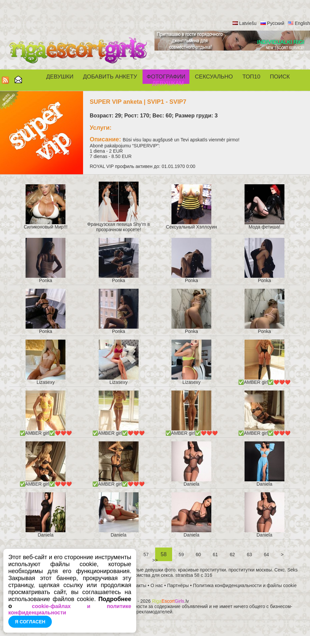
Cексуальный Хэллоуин (191, 227)
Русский (275, 23)
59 (181, 554)
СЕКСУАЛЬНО (214, 77)
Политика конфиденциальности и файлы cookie (245, 585)
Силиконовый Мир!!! (45, 227)
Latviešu (248, 23)
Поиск (280, 77)
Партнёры (178, 585)
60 (198, 554)
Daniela (191, 484)
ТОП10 (251, 77)
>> (155, 560)
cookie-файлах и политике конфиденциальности (69, 609)
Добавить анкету (110, 77)
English (302, 23)
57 (146, 554)
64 (266, 554)
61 (215, 554)
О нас (157, 585)
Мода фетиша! (264, 227)
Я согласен (30, 621)
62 (232, 554)
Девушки (59, 77)
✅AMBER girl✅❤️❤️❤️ (264, 382)
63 (249, 554)
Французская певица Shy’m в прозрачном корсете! (118, 227)
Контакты (136, 585)
